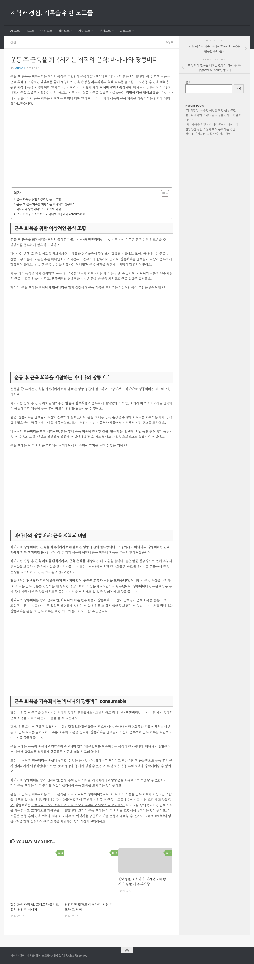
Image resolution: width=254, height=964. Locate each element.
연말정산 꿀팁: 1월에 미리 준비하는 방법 (210, 129)
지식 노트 (84, 30)
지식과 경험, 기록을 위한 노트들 (51, 12)
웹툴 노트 (46, 30)
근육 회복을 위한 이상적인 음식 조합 (38, 199)
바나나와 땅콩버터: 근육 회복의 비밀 (38, 209)
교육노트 (125, 30)
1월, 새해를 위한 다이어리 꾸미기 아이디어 (211, 124)
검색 (188, 82)
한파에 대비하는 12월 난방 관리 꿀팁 (208, 133)
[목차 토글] (163, 193)
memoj (20, 68)
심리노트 (64, 30)
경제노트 (105, 30)
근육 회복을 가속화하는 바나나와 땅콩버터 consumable (50, 214)
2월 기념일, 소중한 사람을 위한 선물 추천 (210, 110)
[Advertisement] (91, 150)
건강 (13, 42)
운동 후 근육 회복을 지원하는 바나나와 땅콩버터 (45, 204)
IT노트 (30, 30)
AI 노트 (15, 30)
